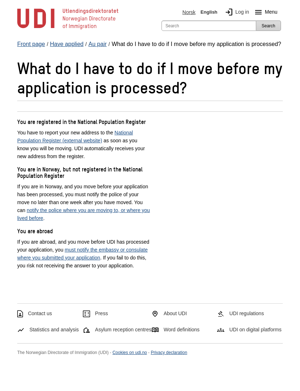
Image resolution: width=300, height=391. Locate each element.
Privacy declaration (169, 352)
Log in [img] (235, 12)
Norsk (189, 12)
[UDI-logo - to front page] (67, 29)
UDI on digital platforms (255, 329)
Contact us (40, 313)
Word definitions (182, 329)
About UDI (175, 313)
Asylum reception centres (123, 329)
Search (268, 25)
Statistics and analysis (54, 329)
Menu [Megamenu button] (264, 12)
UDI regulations (246, 313)
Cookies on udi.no (129, 352)
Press (101, 313)
